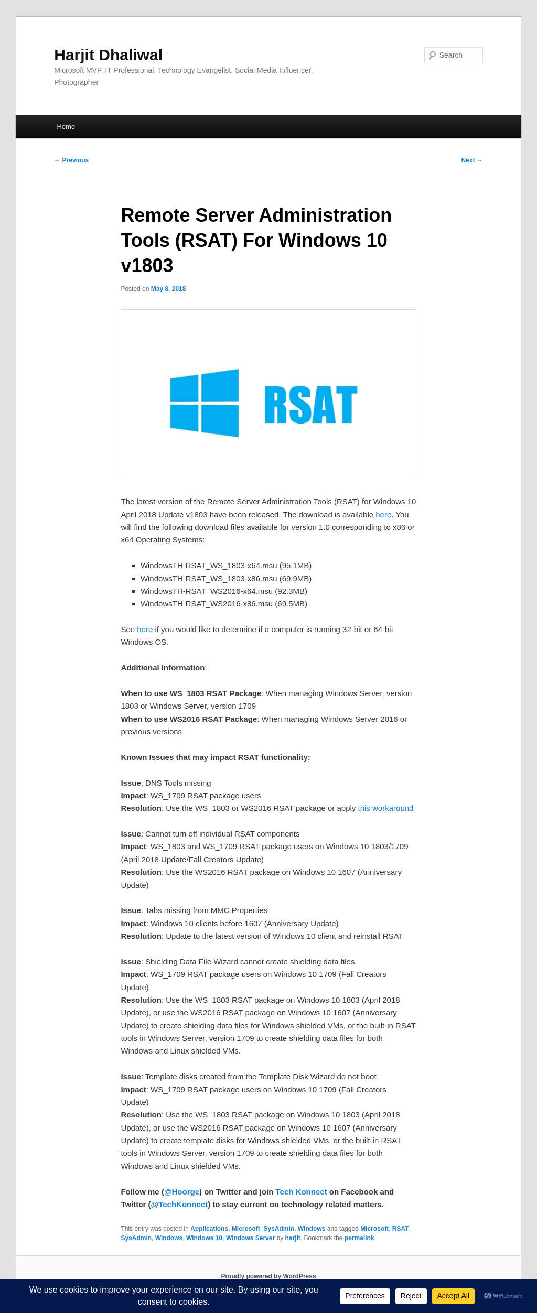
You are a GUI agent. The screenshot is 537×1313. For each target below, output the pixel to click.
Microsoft (246, 1228)
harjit (292, 1238)
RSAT (400, 1228)
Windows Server (250, 1238)
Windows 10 (204, 1238)
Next (471, 160)
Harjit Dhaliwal (108, 54)
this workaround (386, 808)
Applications (209, 1228)
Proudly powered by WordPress (268, 1276)
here (383, 514)
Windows (312, 1228)
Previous (71, 160)
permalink (359, 1238)
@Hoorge (181, 1191)
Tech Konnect (301, 1191)
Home (66, 127)
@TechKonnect (179, 1204)
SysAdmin (278, 1228)
